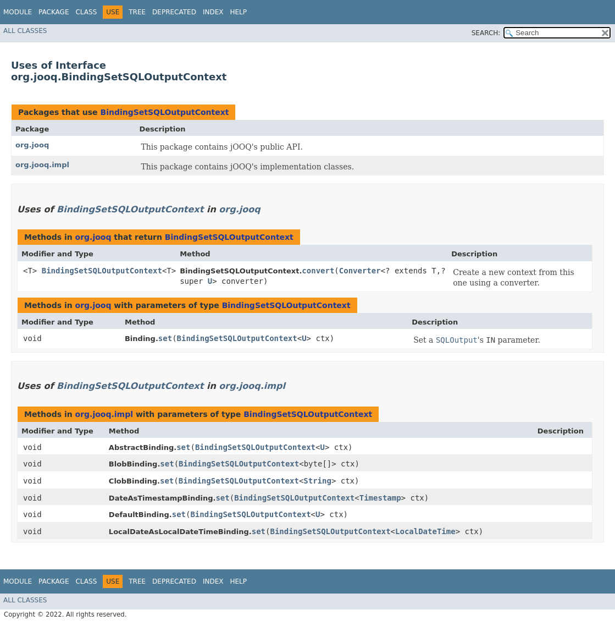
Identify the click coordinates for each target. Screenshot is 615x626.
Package (53, 12)
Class (86, 12)
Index (213, 12)
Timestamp (380, 497)
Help (238, 12)
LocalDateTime (425, 531)
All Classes (25, 31)
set (165, 338)
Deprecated (174, 12)
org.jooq (32, 145)
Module (17, 12)
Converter (360, 270)
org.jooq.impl (42, 165)
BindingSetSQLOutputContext (164, 112)
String (317, 480)
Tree (137, 12)
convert (318, 270)
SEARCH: (486, 33)
